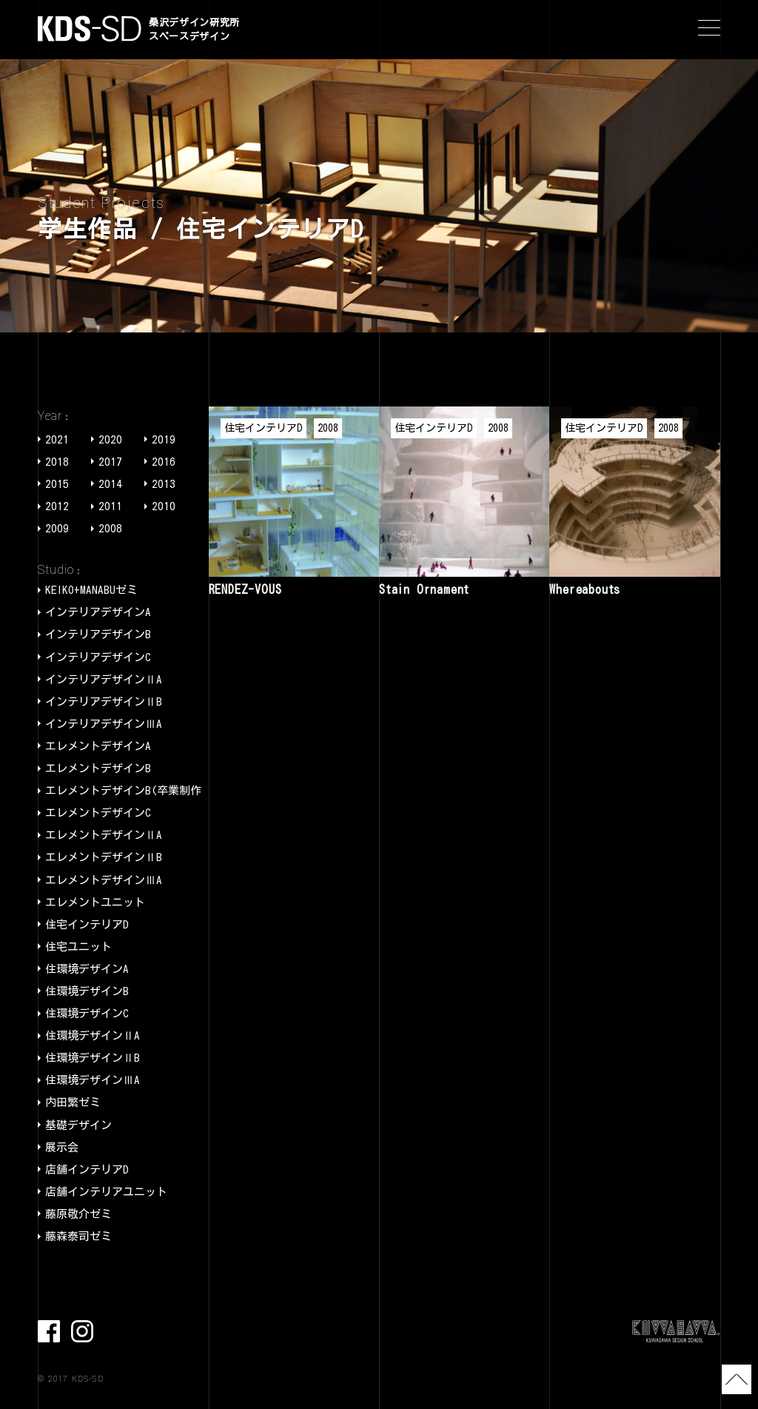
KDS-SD (89, 28)
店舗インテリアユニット (106, 1191)
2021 (57, 439)
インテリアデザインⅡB (103, 701)
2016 (163, 461)
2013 (163, 483)
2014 (110, 483)
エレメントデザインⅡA (103, 834)
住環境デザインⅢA (92, 1079)
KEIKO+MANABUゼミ (91, 589)
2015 (57, 483)
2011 (110, 506)
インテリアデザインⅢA (103, 723)
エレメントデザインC (98, 812)
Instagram (82, 1331)
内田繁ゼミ (73, 1102)
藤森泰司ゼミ (78, 1236)
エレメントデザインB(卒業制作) (126, 790)
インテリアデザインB (98, 634)
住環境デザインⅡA (92, 1035)
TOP (735, 1379)
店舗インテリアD (87, 1169)
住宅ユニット (78, 946)
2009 (57, 528)
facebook (49, 1331)
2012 (57, 506)
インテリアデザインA (98, 612)
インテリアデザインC (98, 657)
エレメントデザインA (98, 746)
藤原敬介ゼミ (78, 1213)
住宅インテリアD (87, 924)
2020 (110, 439)
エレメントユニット (95, 902)
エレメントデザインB (98, 768)
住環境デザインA (87, 968)
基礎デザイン (78, 1125)
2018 (57, 461)
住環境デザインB (87, 991)
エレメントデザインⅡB (103, 857)
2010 (163, 506)
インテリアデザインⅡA (103, 679)
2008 (110, 528)
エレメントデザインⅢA (103, 880)
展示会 (61, 1147)
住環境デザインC (87, 1013)
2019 (163, 439)
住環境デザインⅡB (92, 1057)
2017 (110, 461)
